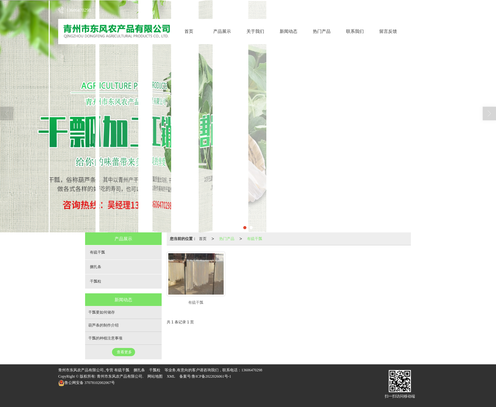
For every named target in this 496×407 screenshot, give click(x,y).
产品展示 (222, 31)
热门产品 (322, 31)
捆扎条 (95, 267)
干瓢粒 (95, 281)
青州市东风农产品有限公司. (120, 376)
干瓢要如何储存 (101, 312)
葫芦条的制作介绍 (103, 325)
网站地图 (155, 376)
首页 (188, 31)
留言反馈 (388, 31)
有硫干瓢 (254, 238)
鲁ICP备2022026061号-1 (211, 376)
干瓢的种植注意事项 (105, 338)
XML (171, 376)
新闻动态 (288, 31)
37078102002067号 (86, 382)
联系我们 (355, 31)
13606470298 (251, 370)
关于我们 (255, 31)
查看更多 (124, 352)
